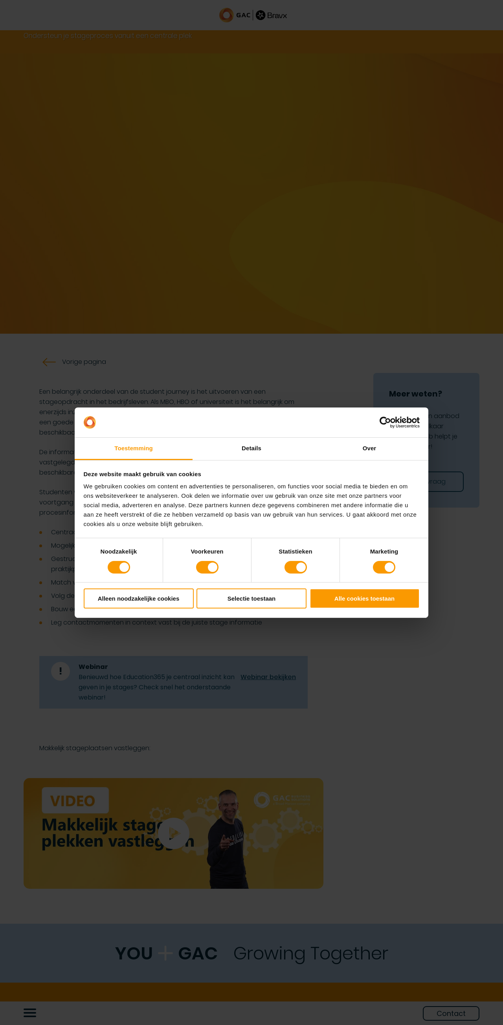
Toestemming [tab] (133, 448)
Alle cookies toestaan (364, 598)
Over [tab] (369, 448)
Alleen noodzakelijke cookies (139, 598)
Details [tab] (251, 448)
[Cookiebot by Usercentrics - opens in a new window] (385, 422)
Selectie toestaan (252, 598)
